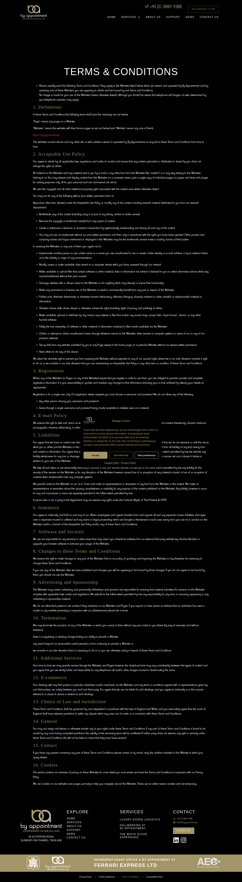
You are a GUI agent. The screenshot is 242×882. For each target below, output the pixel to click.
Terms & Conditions (130, 877)
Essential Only (121, 455)
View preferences (146, 455)
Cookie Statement (107, 877)
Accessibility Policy (154, 877)
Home (111, 17)
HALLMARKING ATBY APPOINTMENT (133, 827)
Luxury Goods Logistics (140, 819)
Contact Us (209, 17)
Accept (95, 455)
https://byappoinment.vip (46, 135)
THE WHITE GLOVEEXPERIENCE (133, 836)
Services (130, 17)
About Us (153, 17)
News (190, 17)
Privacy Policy (128, 462)
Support (173, 17)
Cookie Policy (111, 462)
